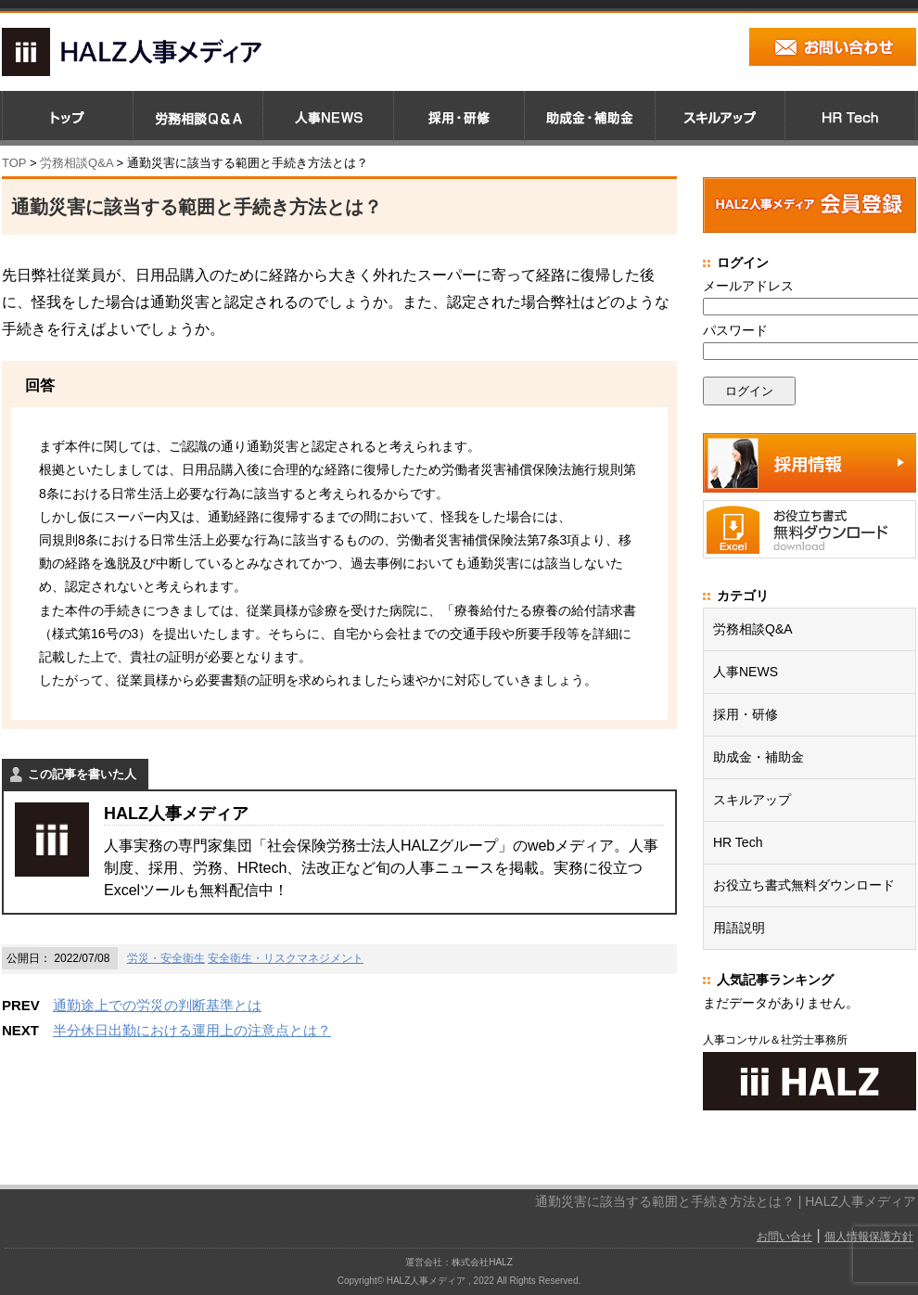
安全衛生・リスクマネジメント (285, 958)
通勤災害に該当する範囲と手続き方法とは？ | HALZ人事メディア (725, 1201)
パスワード (735, 330)
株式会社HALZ (482, 1262)
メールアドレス (748, 285)
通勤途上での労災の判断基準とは (157, 1005)
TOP (14, 163)
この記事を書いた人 (82, 774)
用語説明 (739, 927)
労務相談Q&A (76, 163)
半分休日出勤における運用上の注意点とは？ (192, 1030)
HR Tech (737, 842)
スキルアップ (752, 799)
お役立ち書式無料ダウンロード (804, 885)
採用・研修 (745, 714)
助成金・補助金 (758, 757)
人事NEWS (745, 671)
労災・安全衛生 (166, 958)
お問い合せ (784, 1236)
